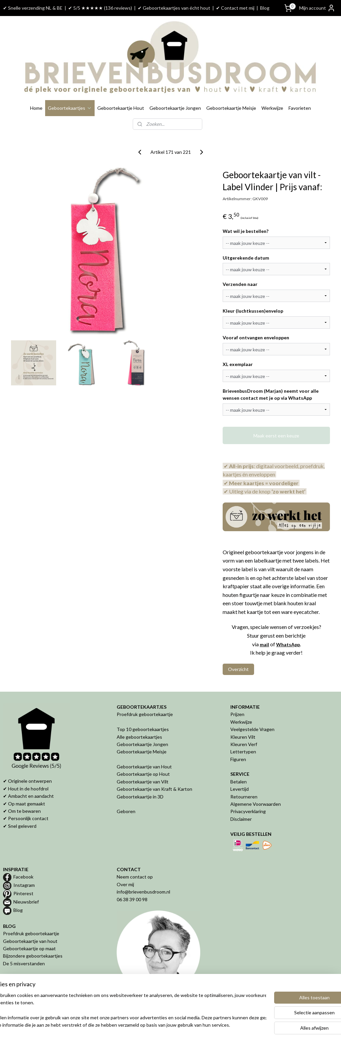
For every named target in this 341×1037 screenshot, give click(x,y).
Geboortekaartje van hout (30, 941)
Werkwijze (272, 108)
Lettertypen (243, 751)
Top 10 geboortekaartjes (143, 729)
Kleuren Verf (243, 744)
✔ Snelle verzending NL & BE (33, 8)
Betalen (238, 781)
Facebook (23, 877)
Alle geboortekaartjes (139, 737)
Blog (264, 8)
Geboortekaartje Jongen (175, 108)
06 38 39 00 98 (132, 899)
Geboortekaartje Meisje (231, 108)
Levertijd (239, 789)
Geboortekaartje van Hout (144, 766)
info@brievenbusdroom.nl (143, 892)
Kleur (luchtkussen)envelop (253, 311)
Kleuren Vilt (242, 737)
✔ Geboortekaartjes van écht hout (174, 8)
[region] (126, 1010)
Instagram (24, 885)
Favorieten (300, 108)
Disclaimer (241, 819)
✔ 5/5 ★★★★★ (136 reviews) (100, 8)
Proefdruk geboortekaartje (145, 714)
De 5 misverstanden (24, 963)
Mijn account (317, 8)
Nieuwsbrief (26, 902)
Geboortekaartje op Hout (143, 774)
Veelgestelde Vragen (252, 729)
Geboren (126, 811)
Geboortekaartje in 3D (140, 796)
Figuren (238, 759)
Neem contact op (135, 877)
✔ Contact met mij (235, 8)
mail (264, 644)
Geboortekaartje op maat (29, 948)
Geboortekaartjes (70, 108)
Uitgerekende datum (246, 258)
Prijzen (237, 714)
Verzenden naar (240, 284)
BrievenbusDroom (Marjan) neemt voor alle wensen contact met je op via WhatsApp (271, 394)
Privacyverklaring (248, 811)
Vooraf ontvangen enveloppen (256, 337)
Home (36, 108)
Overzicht (238, 669)
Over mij (125, 884)
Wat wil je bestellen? (245, 231)
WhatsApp (288, 644)
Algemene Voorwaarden (255, 804)
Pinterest (23, 893)
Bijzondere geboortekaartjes (33, 956)
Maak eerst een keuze (276, 435)
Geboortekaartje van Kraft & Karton (154, 789)
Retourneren (243, 796)
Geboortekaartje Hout (120, 108)
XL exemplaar (238, 364)
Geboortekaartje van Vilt (143, 781)
